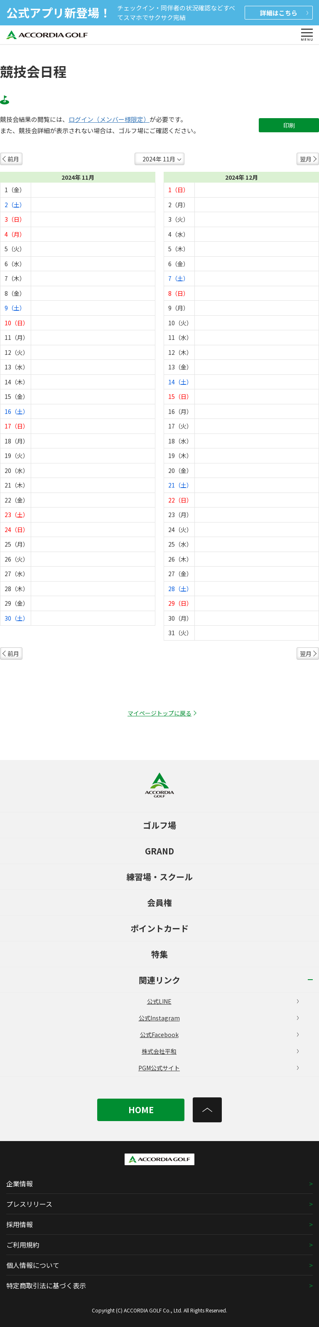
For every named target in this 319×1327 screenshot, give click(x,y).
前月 (13, 159)
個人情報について (32, 1265)
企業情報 (19, 1183)
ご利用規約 (22, 1245)
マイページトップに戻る (159, 713)
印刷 (289, 125)
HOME (141, 1110)
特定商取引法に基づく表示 (46, 1285)
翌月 (306, 159)
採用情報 (19, 1224)
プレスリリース (29, 1204)
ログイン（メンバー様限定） (109, 119)
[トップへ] (207, 1109)
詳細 (284, 12)
